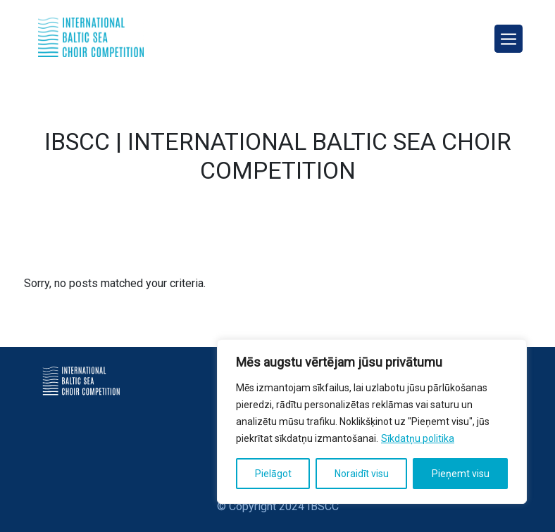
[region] (372, 421)
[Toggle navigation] (508, 38)
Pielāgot (273, 473)
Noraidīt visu (362, 473)
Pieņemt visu (460, 473)
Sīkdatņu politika (417, 438)
